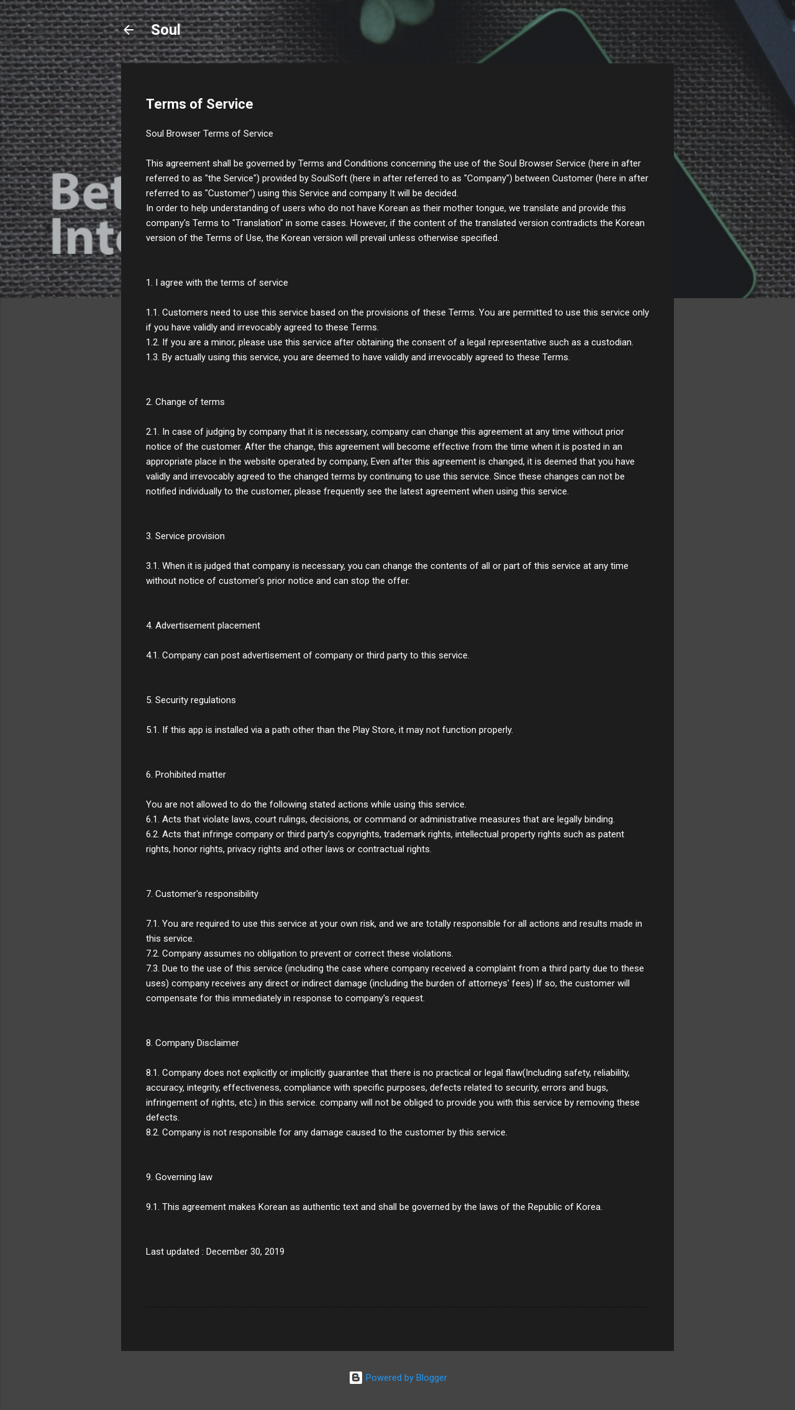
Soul (166, 30)
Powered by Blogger (397, 1377)
